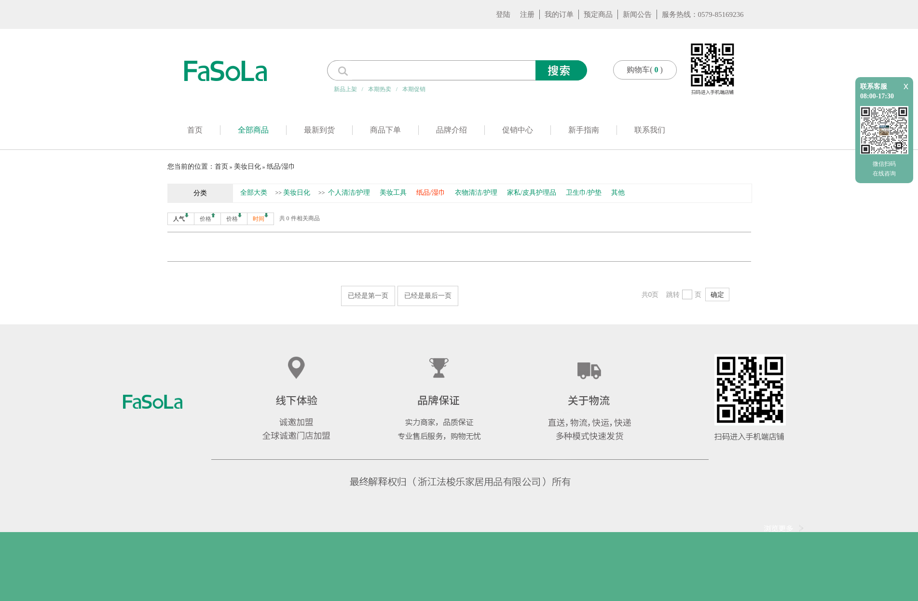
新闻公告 (637, 14)
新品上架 (345, 89)
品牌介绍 (451, 130)
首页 (195, 130)
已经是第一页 (368, 295)
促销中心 (517, 130)
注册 (527, 14)
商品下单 (385, 130)
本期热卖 (379, 89)
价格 (207, 217)
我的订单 (559, 14)
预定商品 (598, 14)
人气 (181, 217)
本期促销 (413, 89)
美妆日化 (247, 166)
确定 (717, 294)
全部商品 (253, 130)
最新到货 (319, 130)
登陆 (503, 14)
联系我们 (649, 130)
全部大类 (253, 192)
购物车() (645, 70)
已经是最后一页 (428, 295)
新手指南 (583, 130)
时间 (260, 217)
